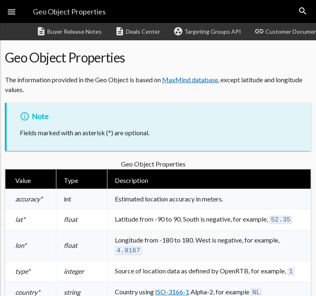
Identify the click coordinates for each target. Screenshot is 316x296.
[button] (11, 11)
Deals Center (137, 31)
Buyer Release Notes (69, 31)
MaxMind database (190, 79)
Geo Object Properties (69, 11)
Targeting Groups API (207, 31)
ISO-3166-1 (172, 289)
